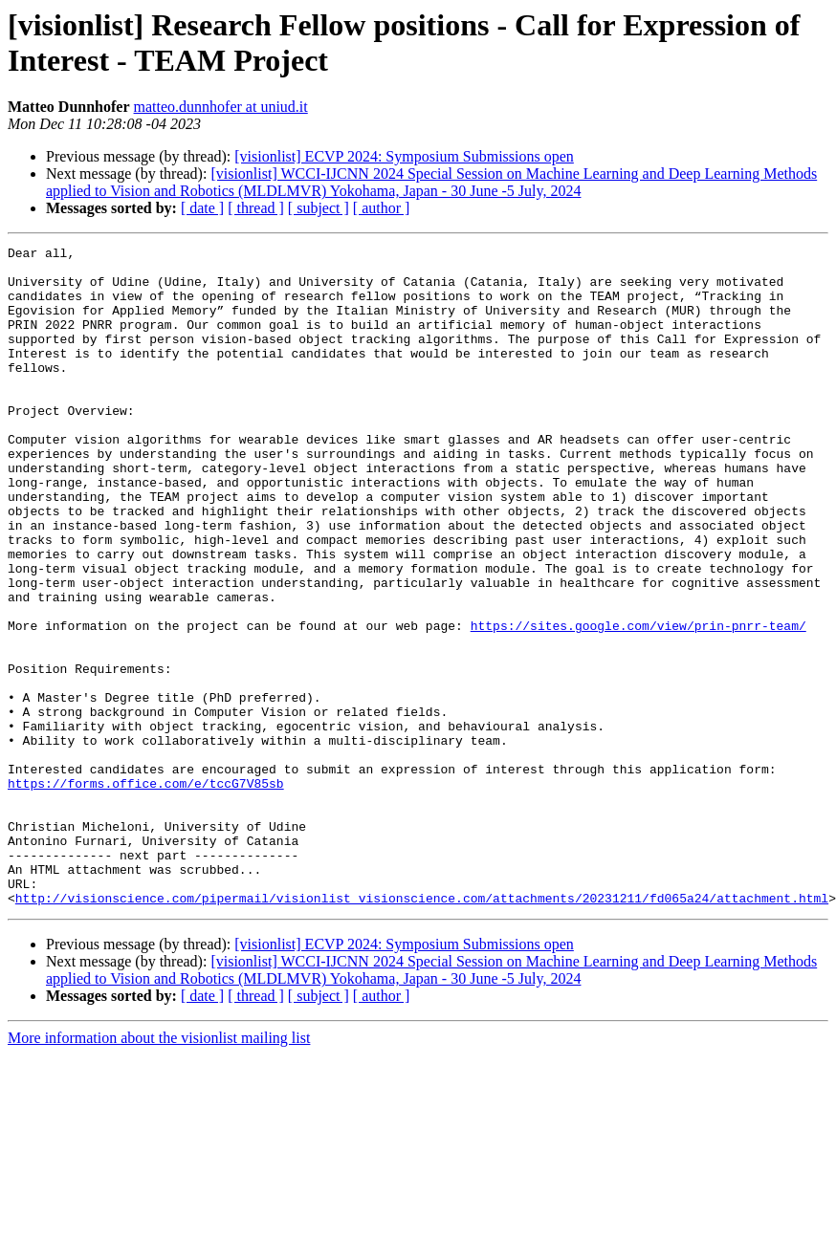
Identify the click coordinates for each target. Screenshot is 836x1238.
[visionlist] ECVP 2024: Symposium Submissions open (404, 156)
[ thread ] (256, 208)
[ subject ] (318, 208)
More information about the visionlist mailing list (159, 1152)
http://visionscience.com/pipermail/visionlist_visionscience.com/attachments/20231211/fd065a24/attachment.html (421, 1012)
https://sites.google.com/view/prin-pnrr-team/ (638, 685)
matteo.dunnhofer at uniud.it (221, 106)
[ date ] (202, 208)
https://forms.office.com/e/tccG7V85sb (146, 874)
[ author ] (381, 208)
